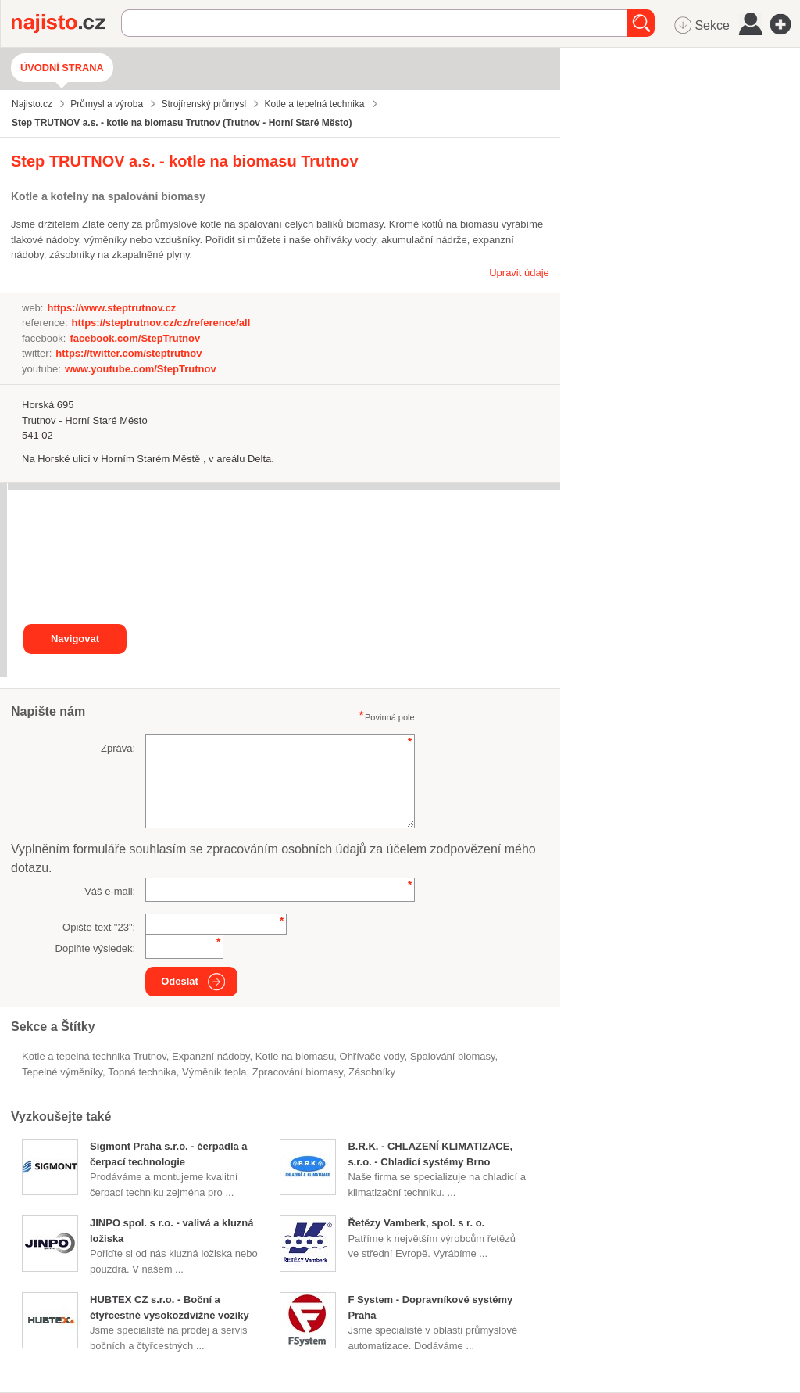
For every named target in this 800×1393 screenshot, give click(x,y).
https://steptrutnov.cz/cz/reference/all (161, 323)
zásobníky (371, 1072)
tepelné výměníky (62, 1072)
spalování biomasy (452, 1056)
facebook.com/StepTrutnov (135, 338)
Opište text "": (98, 927)
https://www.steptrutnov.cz (111, 308)
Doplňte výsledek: (95, 948)
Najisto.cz (66, 23)
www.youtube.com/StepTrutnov (140, 369)
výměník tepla (214, 1072)
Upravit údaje (519, 272)
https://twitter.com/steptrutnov (128, 353)
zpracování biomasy (297, 1072)
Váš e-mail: (109, 891)
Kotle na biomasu (294, 1056)
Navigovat (75, 638)
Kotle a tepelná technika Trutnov (94, 1056)
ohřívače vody (372, 1056)
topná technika (142, 1072)
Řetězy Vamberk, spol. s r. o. (416, 1223)
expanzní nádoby (211, 1056)
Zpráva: (118, 748)
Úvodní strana (62, 68)
